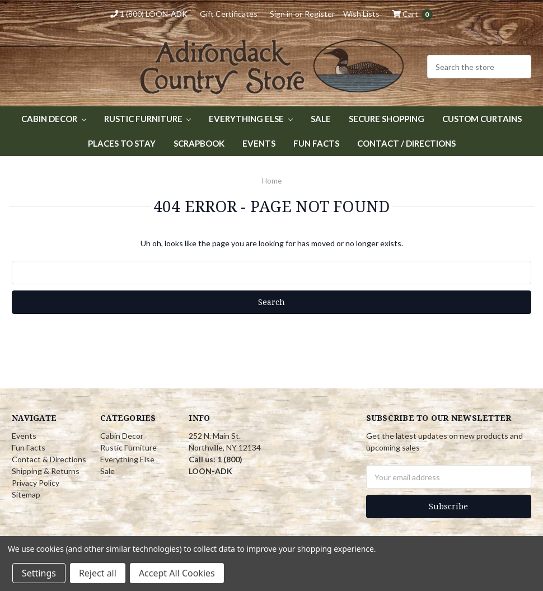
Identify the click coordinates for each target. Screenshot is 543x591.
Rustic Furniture (147, 119)
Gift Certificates (229, 13)
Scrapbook (199, 143)
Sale (321, 119)
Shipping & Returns (45, 471)
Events (258, 143)
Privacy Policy (35, 482)
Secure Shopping (386, 119)
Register (320, 13)
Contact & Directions (49, 459)
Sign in (281, 13)
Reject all (97, 573)
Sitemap (26, 494)
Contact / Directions (406, 143)
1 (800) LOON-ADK (149, 13)
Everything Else (251, 119)
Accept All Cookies (177, 573)
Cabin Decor (53, 119)
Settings (39, 573)
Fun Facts (316, 143)
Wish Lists (361, 13)
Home (272, 180)
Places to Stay (122, 143)
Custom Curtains (482, 119)
